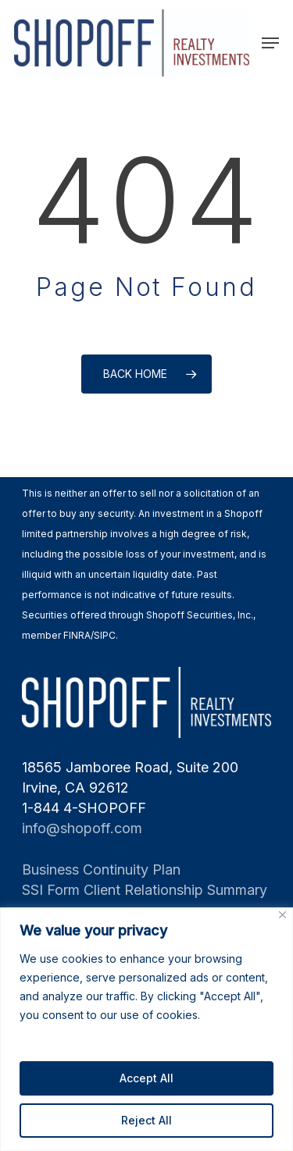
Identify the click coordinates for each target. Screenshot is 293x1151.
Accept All (146, 1078)
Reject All (146, 1120)
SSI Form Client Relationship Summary (144, 890)
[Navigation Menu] (270, 43)
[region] (146, 1029)
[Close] (282, 914)
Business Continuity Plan (101, 869)
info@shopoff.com (82, 828)
